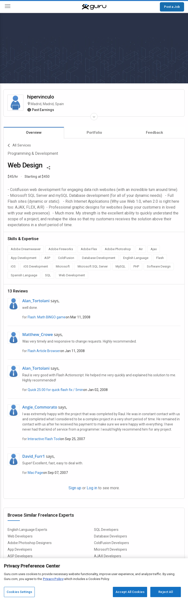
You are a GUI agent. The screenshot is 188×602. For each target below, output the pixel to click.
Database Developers (110, 536)
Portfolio (94, 132)
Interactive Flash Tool (44, 439)
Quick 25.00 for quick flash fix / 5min (55, 390)
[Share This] (48, 167)
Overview (34, 132)
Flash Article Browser (44, 351)
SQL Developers (106, 530)
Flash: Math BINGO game (47, 317)
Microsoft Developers (110, 549)
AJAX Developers (107, 556)
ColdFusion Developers (111, 543)
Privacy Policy (53, 579)
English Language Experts (27, 530)
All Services (19, 145)
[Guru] (94, 7)
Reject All (165, 592)
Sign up (75, 488)
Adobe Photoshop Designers (30, 543)
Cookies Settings (19, 592)
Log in (92, 488)
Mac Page (35, 473)
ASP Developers (20, 556)
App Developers (20, 549)
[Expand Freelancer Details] (94, 116)
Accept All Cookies (130, 592)
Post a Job (172, 7)
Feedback (154, 132)
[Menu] (7, 6)
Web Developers (20, 536)
